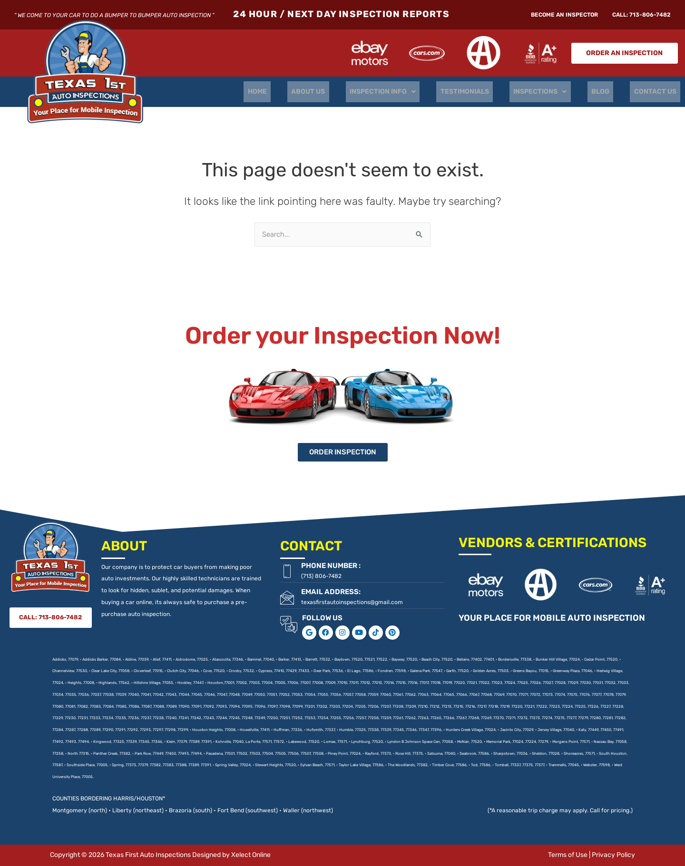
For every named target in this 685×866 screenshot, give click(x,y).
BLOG (605, 91)
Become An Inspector (564, 14)
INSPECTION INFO (397, 91)
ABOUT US (325, 91)
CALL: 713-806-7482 (641, 14)
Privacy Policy (613, 855)
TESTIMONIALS (475, 91)
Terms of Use (567, 855)
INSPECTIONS (548, 91)
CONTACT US (657, 91)
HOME (277, 91)
